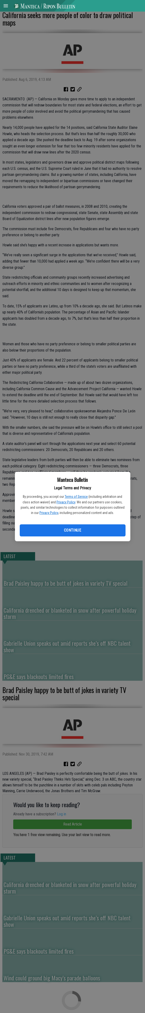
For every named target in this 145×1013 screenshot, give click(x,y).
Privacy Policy (66, 502)
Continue (72, 530)
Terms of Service (76, 497)
